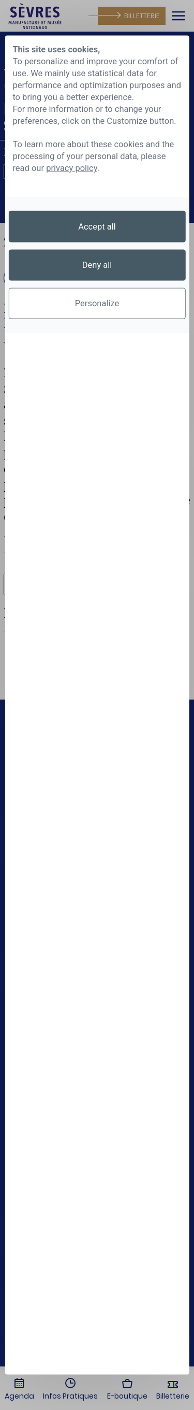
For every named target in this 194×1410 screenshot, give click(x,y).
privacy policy (71, 168)
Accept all (97, 226)
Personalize (97, 303)
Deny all (97, 265)
